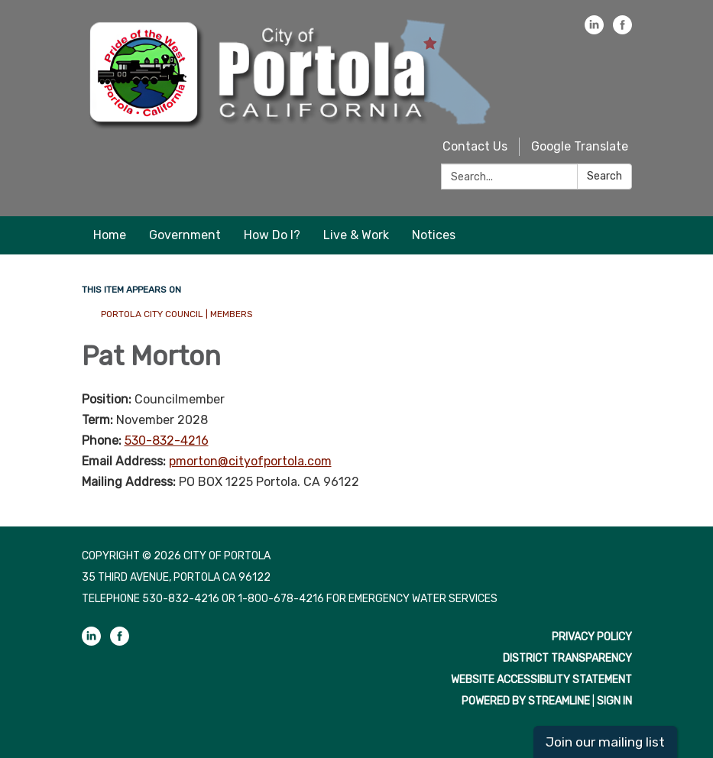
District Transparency (567, 658)
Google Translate (579, 146)
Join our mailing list (605, 742)
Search (604, 176)
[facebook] (622, 30)
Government (185, 235)
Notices (433, 235)
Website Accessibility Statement (541, 679)
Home (109, 235)
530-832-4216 (167, 440)
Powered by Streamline (526, 701)
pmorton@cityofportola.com (250, 461)
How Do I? (272, 235)
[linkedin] (594, 30)
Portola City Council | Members (177, 314)
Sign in (614, 701)
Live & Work (356, 235)
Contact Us (474, 146)
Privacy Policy (592, 636)
